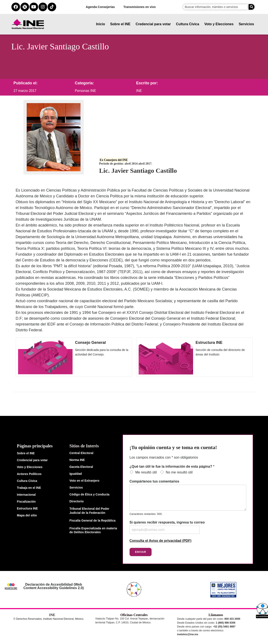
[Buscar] (251, 7)
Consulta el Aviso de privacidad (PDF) (160, 541)
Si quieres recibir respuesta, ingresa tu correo (166, 522)
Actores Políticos (29, 474)
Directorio (76, 501)
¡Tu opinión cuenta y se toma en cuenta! (173, 447)
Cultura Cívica (187, 24)
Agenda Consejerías (100, 7)
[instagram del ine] (43, 7)
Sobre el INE (120, 24)
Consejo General (90, 342)
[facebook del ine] (15, 7)
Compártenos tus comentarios (154, 481)
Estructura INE (209, 342)
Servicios (246, 24)
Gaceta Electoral (81, 467)
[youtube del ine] (33, 7)
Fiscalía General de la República (92, 520)
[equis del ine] (24, 7)
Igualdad (75, 473)
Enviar (140, 552)
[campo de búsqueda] (215, 6)
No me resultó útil (179, 472)
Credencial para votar (153, 24)
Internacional (26, 494)
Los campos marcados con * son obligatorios (163, 457)
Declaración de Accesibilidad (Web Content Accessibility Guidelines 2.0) (53, 586)
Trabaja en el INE (29, 487)
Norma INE (77, 460)
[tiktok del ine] (52, 7)
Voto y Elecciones (219, 24)
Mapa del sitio (27, 515)
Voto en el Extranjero (84, 480)
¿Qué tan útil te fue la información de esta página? (171, 466)
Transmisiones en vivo (140, 7)
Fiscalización (26, 501)
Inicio (100, 24)
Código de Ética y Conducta (89, 494)
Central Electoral (81, 453)
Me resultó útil (146, 472)
